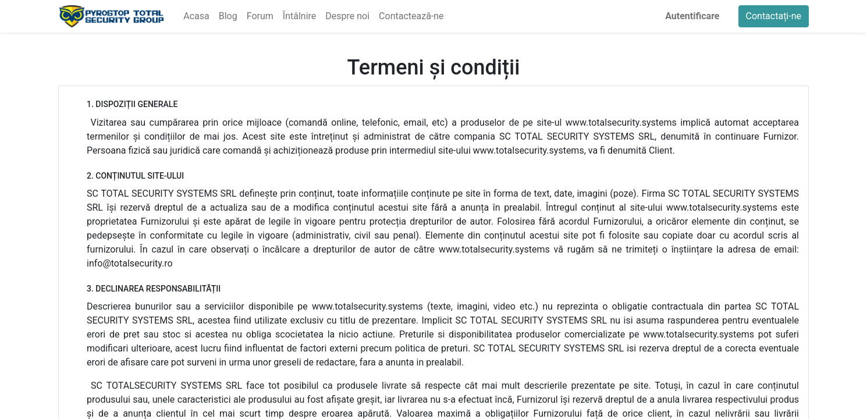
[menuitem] (196, 16)
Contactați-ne (774, 16)
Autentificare (692, 16)
